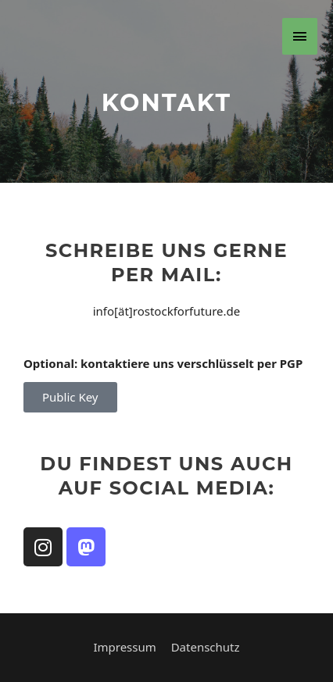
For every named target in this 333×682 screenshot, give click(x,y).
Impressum (124, 647)
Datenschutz (205, 647)
